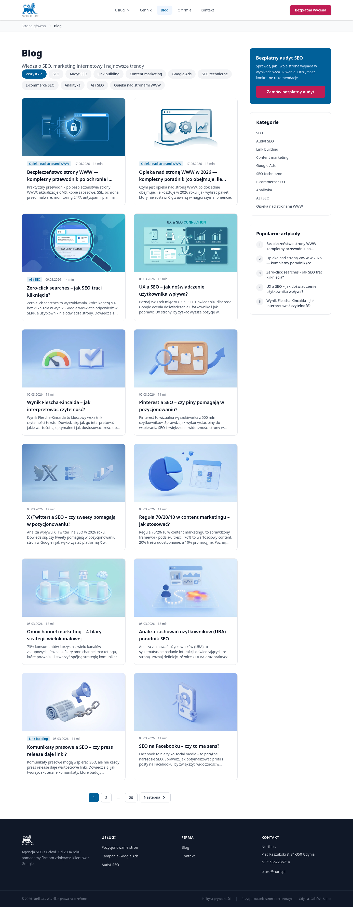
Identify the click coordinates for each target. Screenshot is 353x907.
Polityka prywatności (216, 899)
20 (131, 797)
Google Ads (182, 73)
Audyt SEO (78, 73)
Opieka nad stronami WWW (137, 85)
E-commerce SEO (40, 85)
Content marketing (146, 73)
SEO (56, 73)
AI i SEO (97, 85)
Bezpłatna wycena (310, 10)
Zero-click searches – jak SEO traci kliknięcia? (294, 275)
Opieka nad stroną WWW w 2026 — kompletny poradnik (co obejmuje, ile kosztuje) (294, 260)
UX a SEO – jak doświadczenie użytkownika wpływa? (291, 289)
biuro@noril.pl (274, 871)
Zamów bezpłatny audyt (290, 92)
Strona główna (34, 25)
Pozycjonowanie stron (120, 847)
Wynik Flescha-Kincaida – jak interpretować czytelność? (290, 303)
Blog (164, 10)
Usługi (123, 10)
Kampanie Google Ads (120, 856)
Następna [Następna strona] (155, 797)
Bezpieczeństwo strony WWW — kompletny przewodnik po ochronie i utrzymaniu (293, 246)
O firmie (184, 10)
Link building (108, 73)
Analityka (72, 85)
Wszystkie (34, 73)
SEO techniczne (215, 73)
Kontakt (207, 10)
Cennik (146, 10)
